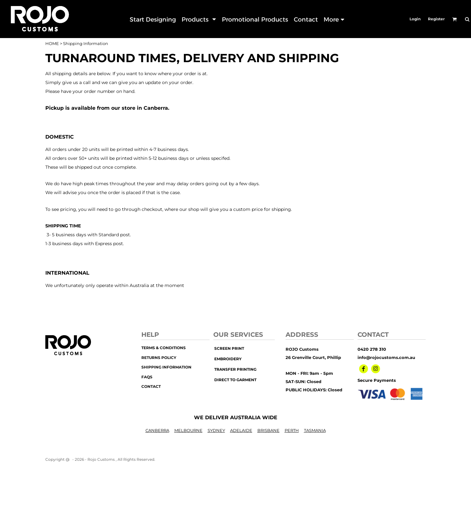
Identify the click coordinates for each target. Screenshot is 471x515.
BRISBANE (268, 430)
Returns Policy (158, 357)
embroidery (228, 358)
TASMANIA (315, 430)
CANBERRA (157, 430)
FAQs (146, 377)
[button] (199, 19)
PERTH (292, 430)
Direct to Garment (235, 379)
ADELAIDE (241, 430)
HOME (52, 43)
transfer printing (235, 369)
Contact (151, 386)
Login (415, 18)
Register (436, 18)
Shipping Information (166, 367)
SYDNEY (216, 430)
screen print (229, 348)
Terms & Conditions (163, 347)
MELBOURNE (188, 430)
